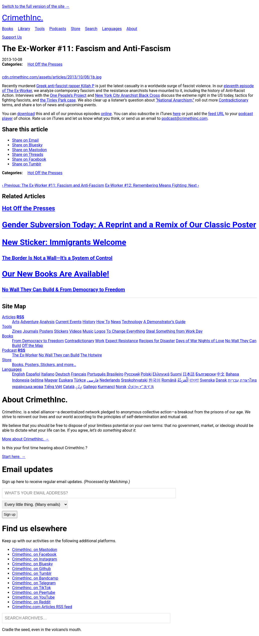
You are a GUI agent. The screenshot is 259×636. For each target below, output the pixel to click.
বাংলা (194, 380)
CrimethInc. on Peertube (33, 592)
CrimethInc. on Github (31, 568)
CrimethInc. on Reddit (31, 602)
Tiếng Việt (53, 386)
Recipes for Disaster (157, 340)
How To (103, 321)
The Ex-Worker (25, 355)
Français (78, 374)
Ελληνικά (161, 374)
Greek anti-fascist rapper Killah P (65, 85)
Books (7, 28)
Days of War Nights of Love (200, 340)
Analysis (47, 321)
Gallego (90, 386)
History (89, 321)
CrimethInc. (22, 17)
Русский (132, 374)
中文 (221, 374)
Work (99, 340)
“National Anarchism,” (175, 100)
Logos (99, 331)
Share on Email (25, 140)
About (131, 28)
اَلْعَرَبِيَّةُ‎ (182, 380)
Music (88, 331)
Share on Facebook (29, 159)
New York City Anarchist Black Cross (127, 95)
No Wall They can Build (59, 355)
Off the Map (32, 345)
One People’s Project (68, 95)
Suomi (176, 374)
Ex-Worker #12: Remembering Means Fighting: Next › (152, 185)
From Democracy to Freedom (38, 340)
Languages (112, 28)
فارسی (93, 380)
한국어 (155, 380)
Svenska (207, 380)
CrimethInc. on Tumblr (32, 573)
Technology (132, 321)
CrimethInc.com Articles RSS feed (42, 606)
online (106, 113)
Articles (9, 317)
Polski (146, 374)
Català (69, 386)
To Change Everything (125, 331)
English (18, 374)
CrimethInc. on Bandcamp (35, 578)
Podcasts (57, 28)
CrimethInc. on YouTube (33, 597)
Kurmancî (106, 386)
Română (169, 380)
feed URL (216, 113)
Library (24, 28)
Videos (75, 331)
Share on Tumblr (26, 164)
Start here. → (14, 456)
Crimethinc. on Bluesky (32, 564)
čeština (36, 380)
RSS (20, 317)
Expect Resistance (121, 340)
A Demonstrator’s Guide (164, 321)
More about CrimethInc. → (25, 439)
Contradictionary (233, 100)
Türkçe (80, 380)
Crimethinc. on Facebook (34, 554)
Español (33, 374)
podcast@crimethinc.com (184, 118)
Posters (46, 331)
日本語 (189, 374)
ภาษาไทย (248, 380)
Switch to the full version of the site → (35, 6)
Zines (17, 331)
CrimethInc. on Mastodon (34, 549)
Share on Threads (27, 154)
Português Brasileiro (105, 374)
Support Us (12, 37)
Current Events (69, 321)
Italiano (48, 374)
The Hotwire (91, 355)
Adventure (30, 321)
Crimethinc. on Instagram (34, 559)
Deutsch (62, 374)
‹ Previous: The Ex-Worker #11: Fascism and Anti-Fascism (53, 185)
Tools (40, 28)
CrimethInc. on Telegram (34, 583)
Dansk (221, 380)
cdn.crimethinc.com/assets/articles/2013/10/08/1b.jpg (51, 77)
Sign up (10, 514)
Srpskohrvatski (134, 380)
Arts (16, 321)
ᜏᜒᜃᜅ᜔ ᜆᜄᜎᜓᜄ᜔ (140, 386)
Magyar (51, 380)
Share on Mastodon (29, 149)
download (26, 113)
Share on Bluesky (27, 145)
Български (206, 374)
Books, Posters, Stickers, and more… (44, 364)
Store (75, 28)
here (177, 113)
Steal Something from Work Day (174, 331)
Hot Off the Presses (45, 64)
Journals (30, 331)
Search (91, 28)
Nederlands (110, 380)
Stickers (61, 331)
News (116, 321)
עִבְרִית (233, 380)
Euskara (66, 380)
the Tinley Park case (58, 100)
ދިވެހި (78, 386)
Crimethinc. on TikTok (31, 587)
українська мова (27, 386)
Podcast (9, 350)
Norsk (121, 386)
